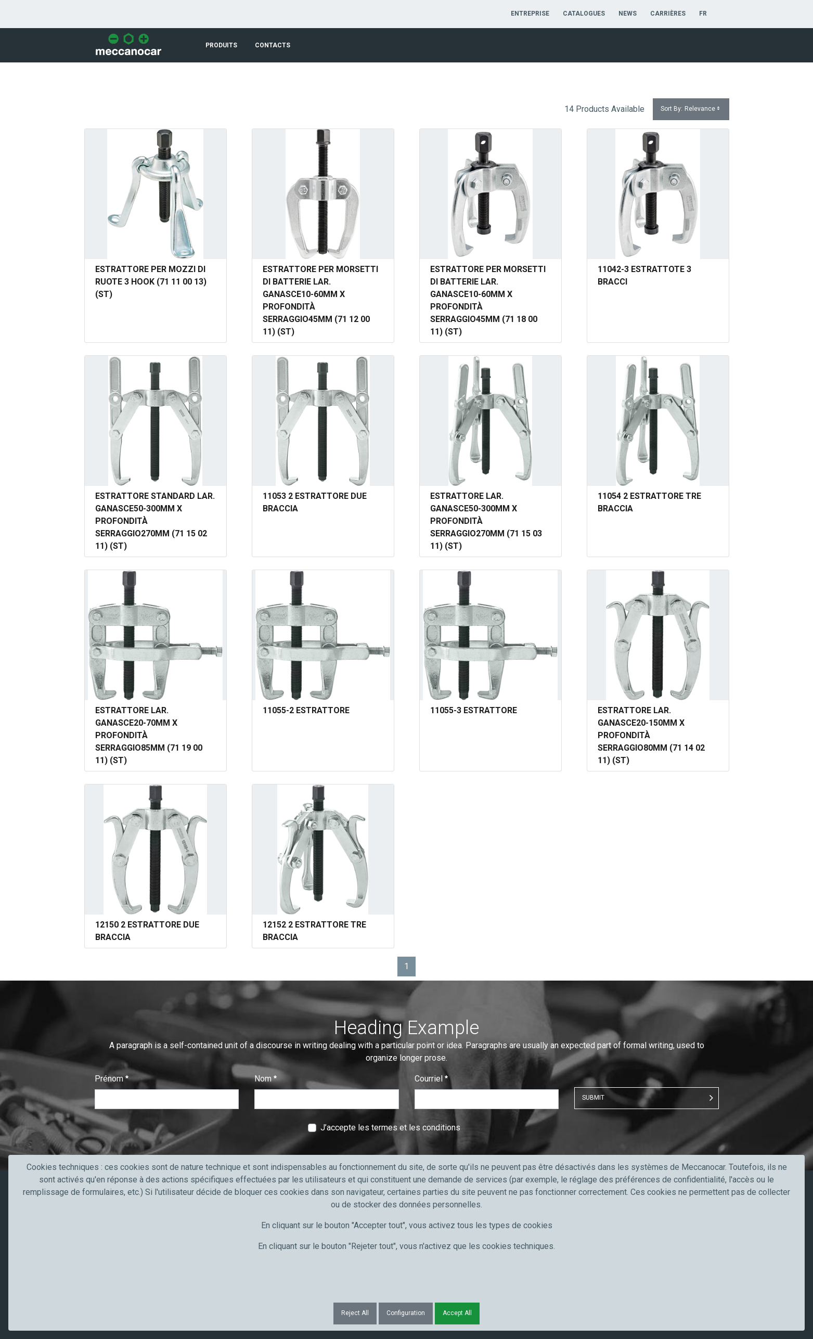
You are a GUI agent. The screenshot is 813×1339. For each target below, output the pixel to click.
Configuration (405, 1313)
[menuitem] (530, 13)
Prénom (111, 1079)
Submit (593, 1097)
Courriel (431, 1079)
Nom (265, 1079)
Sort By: (691, 109)
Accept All (457, 1313)
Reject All (355, 1313)
